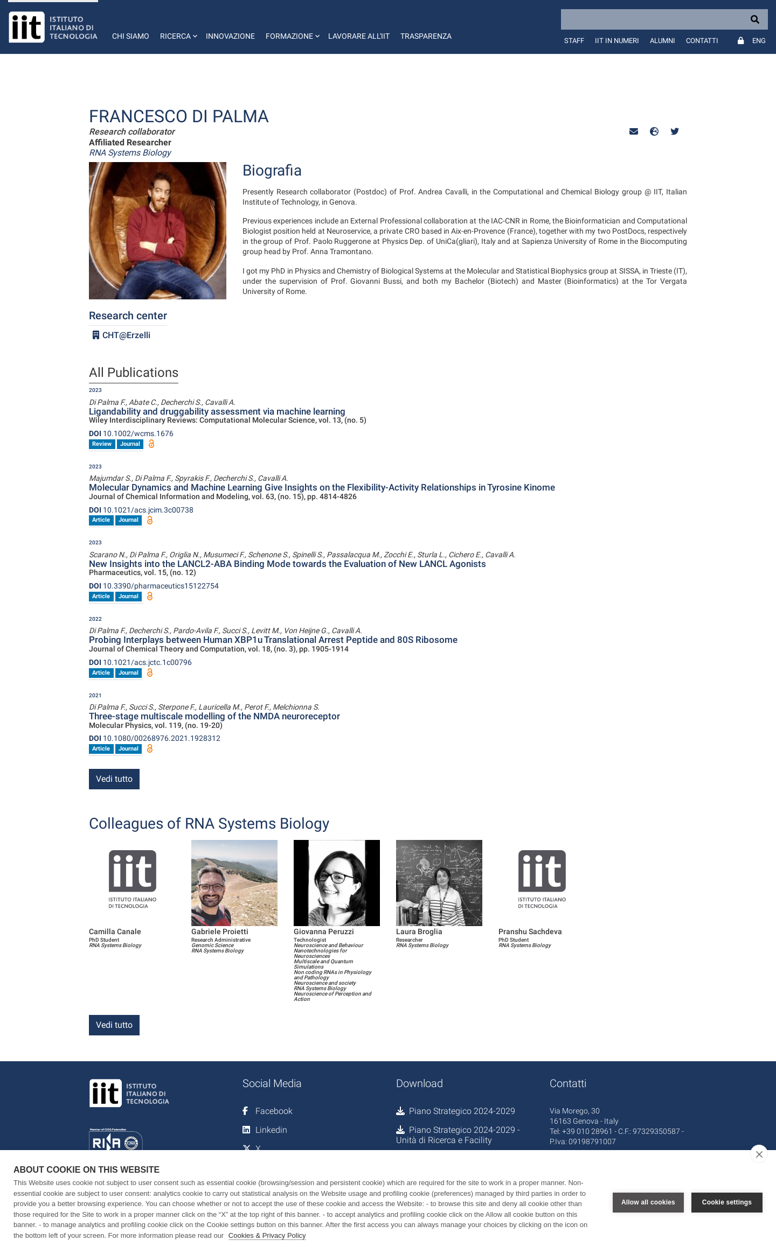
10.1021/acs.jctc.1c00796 (140, 662)
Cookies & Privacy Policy (267, 1235)
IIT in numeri (617, 41)
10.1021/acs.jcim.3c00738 (141, 510)
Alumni (662, 41)
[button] (177, 27)
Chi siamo (130, 36)
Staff (574, 41)
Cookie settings (727, 1202)
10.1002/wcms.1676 (131, 433)
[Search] (664, 19)
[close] (759, 1154)
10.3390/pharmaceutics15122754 (154, 586)
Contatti (702, 41)
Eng (759, 41)
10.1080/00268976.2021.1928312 (154, 738)
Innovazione (230, 36)
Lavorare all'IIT (359, 36)
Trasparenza (426, 36)
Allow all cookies (648, 1202)
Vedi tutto (114, 779)
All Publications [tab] (133, 373)
